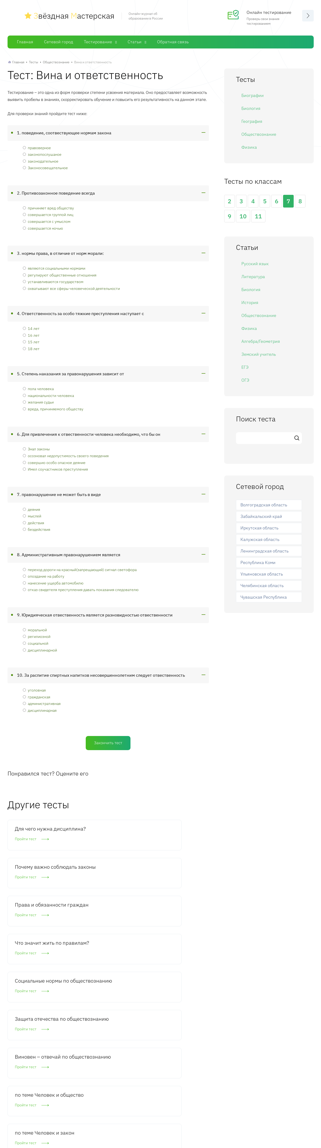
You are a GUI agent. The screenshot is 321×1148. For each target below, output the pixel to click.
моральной (35, 629)
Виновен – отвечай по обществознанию (38, 942)
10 (243, 215)
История (249, 301)
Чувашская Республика (263, 596)
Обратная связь (173, 41)
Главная (25, 41)
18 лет (31, 347)
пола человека (38, 387)
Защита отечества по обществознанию (174, 889)
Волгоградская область (263, 504)
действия (33, 522)
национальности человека (48, 394)
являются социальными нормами (54, 267)
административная (42, 702)
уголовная (34, 689)
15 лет (31, 341)
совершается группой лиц (48, 213)
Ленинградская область (264, 550)
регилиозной (36, 635)
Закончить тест (108, 742)
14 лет (31, 327)
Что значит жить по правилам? (38, 885)
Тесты (33, 61)
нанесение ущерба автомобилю (53, 582)
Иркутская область (259, 527)
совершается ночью (43, 227)
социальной (35, 642)
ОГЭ (245, 379)
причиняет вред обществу (48, 207)
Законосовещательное (45, 166)
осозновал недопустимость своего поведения (66, 454)
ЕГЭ (244, 366)
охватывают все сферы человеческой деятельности (71, 287)
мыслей (32, 515)
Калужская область (259, 538)
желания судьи (38, 401)
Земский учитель (258, 353)
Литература (253, 276)
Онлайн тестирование (269, 12)
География (251, 120)
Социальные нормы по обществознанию (107, 889)
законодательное (40, 160)
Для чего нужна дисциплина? (34, 831)
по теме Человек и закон (175, 939)
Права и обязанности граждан (168, 834)
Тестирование (98, 41)
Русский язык (255, 263)
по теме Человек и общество (106, 939)
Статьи (135, 41)
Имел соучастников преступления (55, 468)
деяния (31, 508)
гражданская (36, 695)
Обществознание (56, 61)
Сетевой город (58, 41)
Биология (250, 107)
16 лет (31, 334)
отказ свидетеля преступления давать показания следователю (80, 588)
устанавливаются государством (53, 280)
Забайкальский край (261, 515)
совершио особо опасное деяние (54, 461)
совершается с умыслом (46, 220)
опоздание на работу (43, 575)
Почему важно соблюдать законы (106, 831)
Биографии (252, 94)
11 (258, 215)
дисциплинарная (40, 709)
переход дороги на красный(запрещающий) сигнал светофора (80, 568)
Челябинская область (262, 585)
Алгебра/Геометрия (260, 340)
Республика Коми (258, 561)
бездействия (36, 528)
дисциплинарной (40, 649)
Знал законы (36, 448)
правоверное (37, 146)
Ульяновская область (261, 573)
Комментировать (43, 1069)
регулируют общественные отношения (59, 274)
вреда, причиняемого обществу (53, 408)
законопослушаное (42, 153)
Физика (249, 146)
